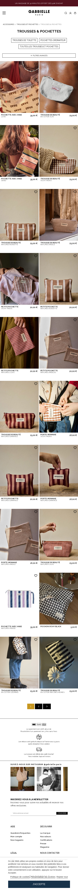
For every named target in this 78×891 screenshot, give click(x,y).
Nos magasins (16, 840)
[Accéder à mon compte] (70, 13)
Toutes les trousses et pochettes (39, 46)
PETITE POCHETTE (9, 307)
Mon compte (16, 836)
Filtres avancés (39, 56)
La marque (45, 833)
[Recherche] (66, 13)
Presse (43, 843)
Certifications (46, 840)
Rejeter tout (62, 877)
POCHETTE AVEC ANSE (11, 116)
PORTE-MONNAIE (48, 435)
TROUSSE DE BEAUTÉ (50, 116)
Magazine (44, 847)
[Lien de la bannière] (39, 3)
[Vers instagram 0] (22, 779)
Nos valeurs (45, 836)
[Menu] (4, 13)
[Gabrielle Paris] (39, 12)
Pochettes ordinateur (52, 40)
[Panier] (75, 13)
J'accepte (39, 884)
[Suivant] (47, 706)
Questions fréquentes (20, 833)
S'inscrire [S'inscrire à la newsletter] (62, 813)
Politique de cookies (20, 877)
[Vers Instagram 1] (49, 779)
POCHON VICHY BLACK (50, 626)
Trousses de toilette (24, 40)
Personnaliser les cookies (43, 877)
